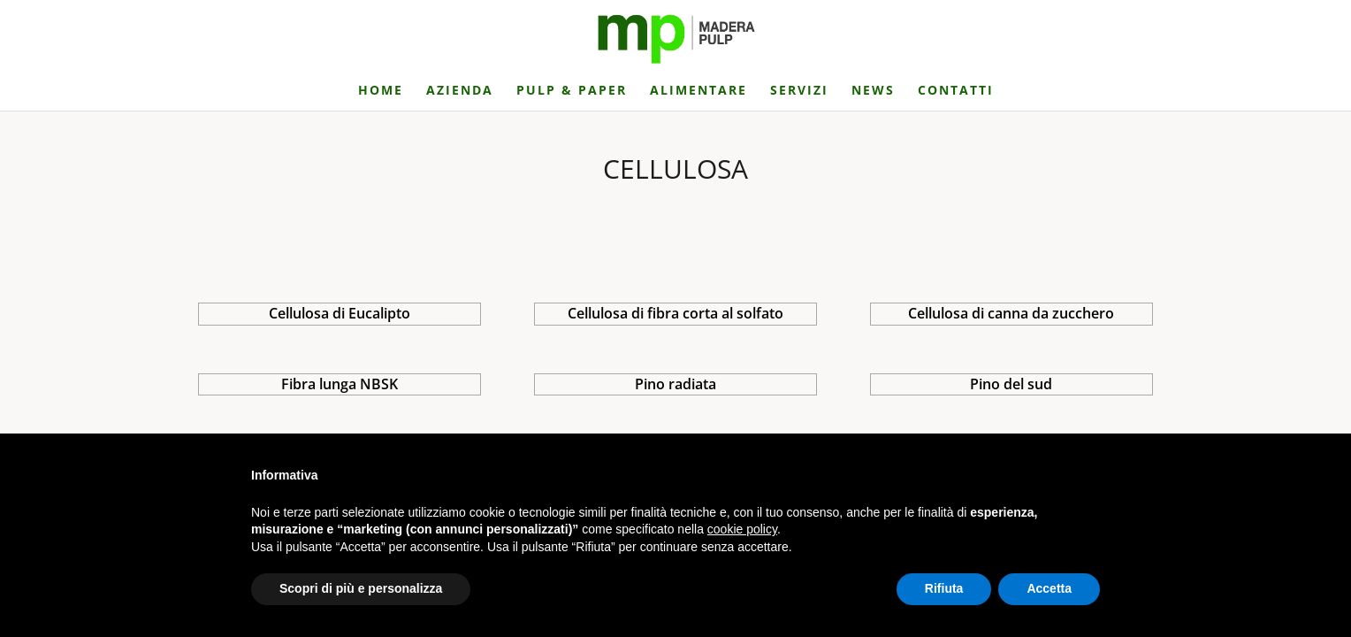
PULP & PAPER (571, 91)
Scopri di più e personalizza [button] (360, 588)
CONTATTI (956, 91)
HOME (380, 91)
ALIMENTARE (698, 91)
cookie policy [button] (742, 529)
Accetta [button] (1049, 588)
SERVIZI (799, 91)
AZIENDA (459, 91)
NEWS (873, 91)
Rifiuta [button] (944, 588)
